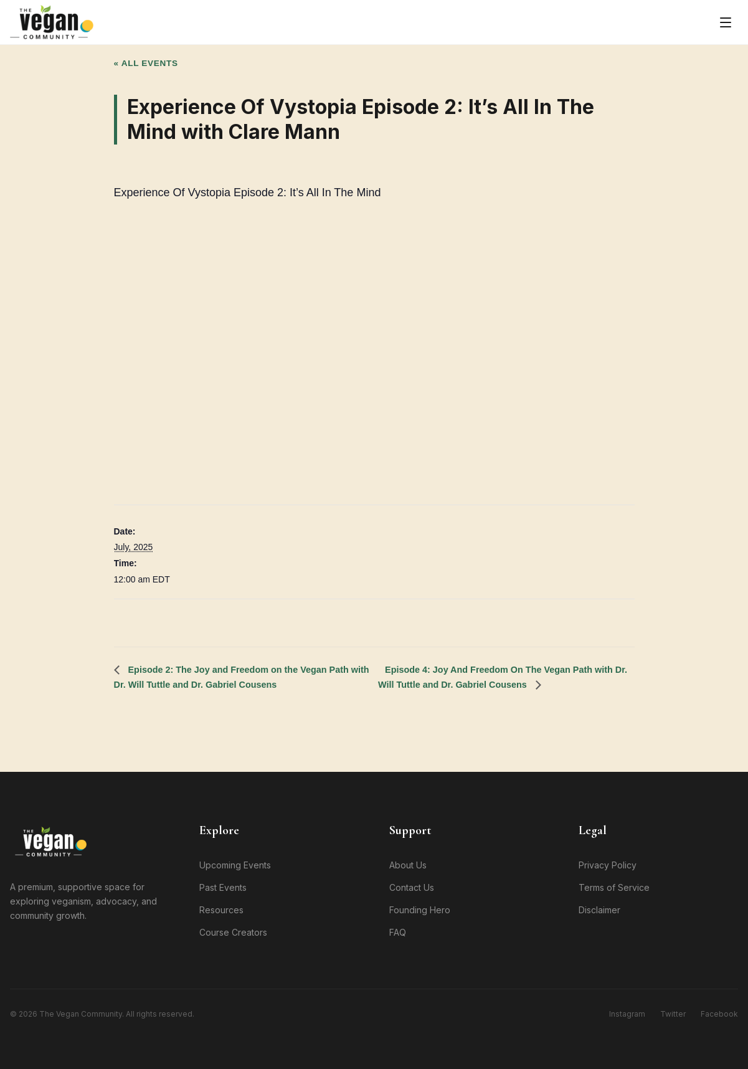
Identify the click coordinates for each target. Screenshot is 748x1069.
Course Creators (233, 932)
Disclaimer (599, 910)
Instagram (627, 1014)
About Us (408, 865)
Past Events (223, 887)
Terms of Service (614, 887)
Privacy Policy (608, 865)
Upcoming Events (235, 865)
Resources (221, 910)
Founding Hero (419, 910)
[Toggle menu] (725, 22)
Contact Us (411, 887)
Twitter (673, 1014)
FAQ (397, 932)
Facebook (719, 1014)
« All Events (146, 63)
